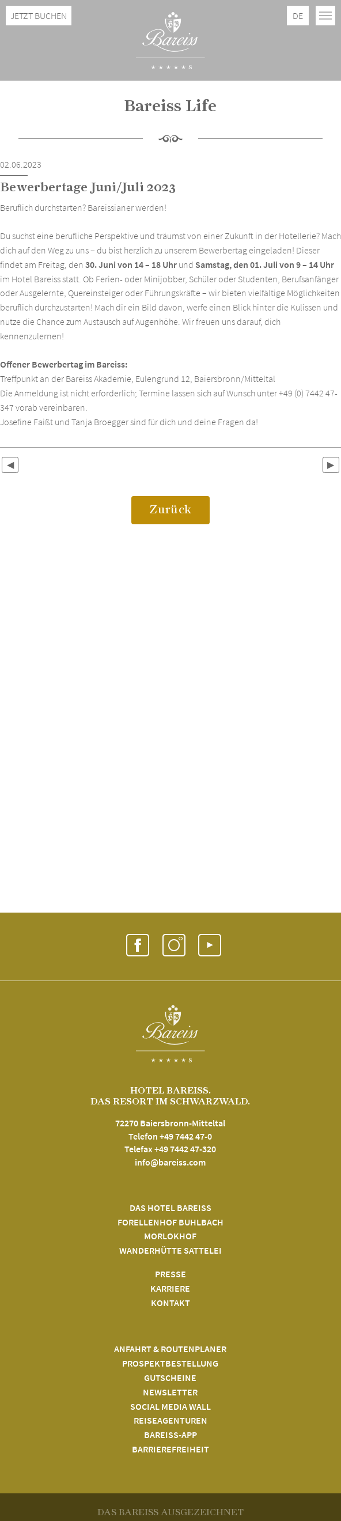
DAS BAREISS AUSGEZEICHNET (170, 1512)
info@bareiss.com (170, 1162)
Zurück (170, 510)
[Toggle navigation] (325, 15)
